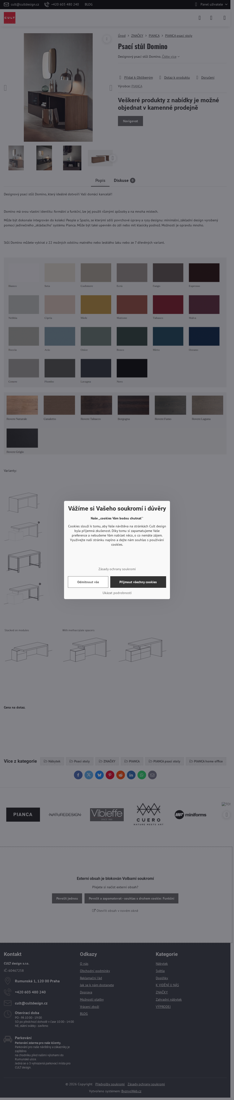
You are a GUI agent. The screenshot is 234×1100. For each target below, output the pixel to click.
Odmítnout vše (88, 582)
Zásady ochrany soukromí (117, 569)
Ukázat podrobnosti (117, 593)
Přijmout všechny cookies (138, 582)
